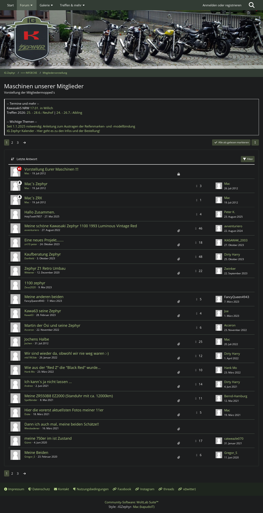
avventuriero (31, 230)
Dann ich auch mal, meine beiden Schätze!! (61, 424)
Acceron (29, 330)
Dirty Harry (232, 254)
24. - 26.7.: (69, 112)
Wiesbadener (32, 428)
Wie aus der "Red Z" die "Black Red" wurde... (62, 367)
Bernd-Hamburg (235, 396)
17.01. (41, 108)
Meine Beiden (36, 452)
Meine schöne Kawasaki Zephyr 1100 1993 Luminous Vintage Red (80, 225)
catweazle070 (233, 438)
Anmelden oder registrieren (222, 5)
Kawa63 (28, 315)
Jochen (28, 343)
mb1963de (30, 357)
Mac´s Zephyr (35, 183)
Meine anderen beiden (43, 296)
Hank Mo (29, 371)
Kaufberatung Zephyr (42, 254)
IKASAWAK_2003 (236, 240)
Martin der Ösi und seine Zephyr (52, 325)
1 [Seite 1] (7, 142)
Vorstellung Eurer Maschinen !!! (51, 169)
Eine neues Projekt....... (44, 240)
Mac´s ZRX (33, 197)
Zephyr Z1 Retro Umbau (44, 268)
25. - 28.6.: (40, 112)
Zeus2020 (30, 287)
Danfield (29, 258)
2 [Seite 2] (12, 142)
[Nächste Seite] (24, 142)
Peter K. (229, 212)
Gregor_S (29, 456)
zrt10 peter (30, 244)
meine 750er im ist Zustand (48, 438)
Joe (226, 311)
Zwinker (230, 268)
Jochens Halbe (36, 339)
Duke (27, 414)
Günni (27, 442)
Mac (26, 173)
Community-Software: (131, 502)
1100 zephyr (34, 282)
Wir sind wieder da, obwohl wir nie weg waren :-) (66, 353)
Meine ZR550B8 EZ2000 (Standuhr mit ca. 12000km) (68, 395)
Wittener (29, 272)
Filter (247, 159)
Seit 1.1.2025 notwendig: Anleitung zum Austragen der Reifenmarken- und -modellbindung (71, 126)
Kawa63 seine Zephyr (42, 310)
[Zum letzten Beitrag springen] (219, 185)
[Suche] (252, 5)
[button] (255, 142)
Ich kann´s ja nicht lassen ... (48, 381)
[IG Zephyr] (131, 39)
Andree (28, 386)
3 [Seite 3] (18, 142)
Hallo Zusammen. (39, 212)
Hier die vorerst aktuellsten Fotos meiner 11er (63, 409)
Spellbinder (30, 400)
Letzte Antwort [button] (27, 159)
